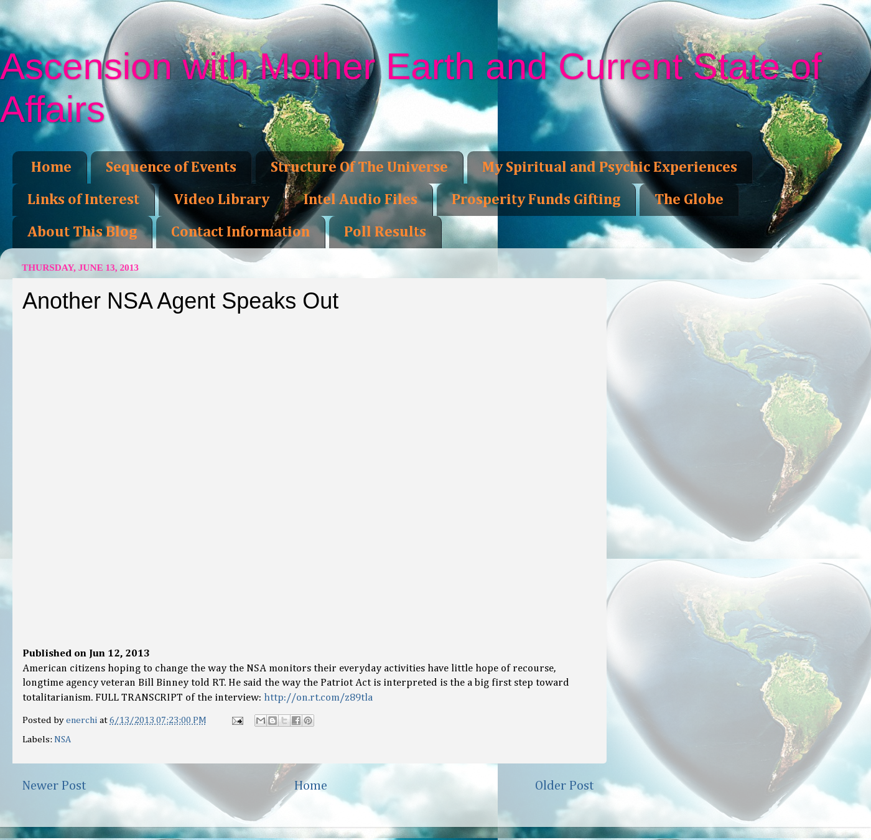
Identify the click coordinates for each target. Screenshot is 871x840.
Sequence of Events (171, 167)
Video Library (221, 199)
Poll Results (385, 232)
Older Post (564, 786)
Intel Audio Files (360, 199)
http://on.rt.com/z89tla (318, 698)
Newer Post (54, 786)
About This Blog (82, 232)
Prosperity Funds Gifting (536, 199)
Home (51, 167)
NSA (63, 739)
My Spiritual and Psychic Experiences (609, 167)
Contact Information (240, 232)
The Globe (689, 199)
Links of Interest (83, 199)
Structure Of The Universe (359, 167)
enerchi (83, 720)
